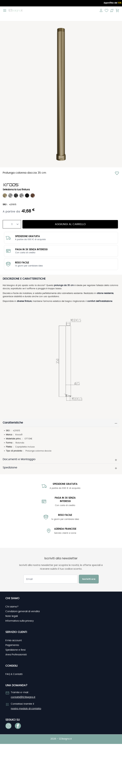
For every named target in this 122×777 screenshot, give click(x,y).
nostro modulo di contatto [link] (26, 708)
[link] (8, 726)
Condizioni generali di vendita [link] (22, 611)
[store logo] (15, 10)
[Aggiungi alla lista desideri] (117, 173)
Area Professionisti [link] (16, 654)
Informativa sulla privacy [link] (19, 621)
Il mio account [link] (13, 640)
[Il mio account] (101, 10)
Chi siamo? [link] (12, 607)
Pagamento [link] (12, 645)
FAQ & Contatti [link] (13, 674)
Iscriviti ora (88, 579)
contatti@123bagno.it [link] (23, 697)
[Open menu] (5, 10)
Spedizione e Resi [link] (15, 650)
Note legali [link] (11, 616)
